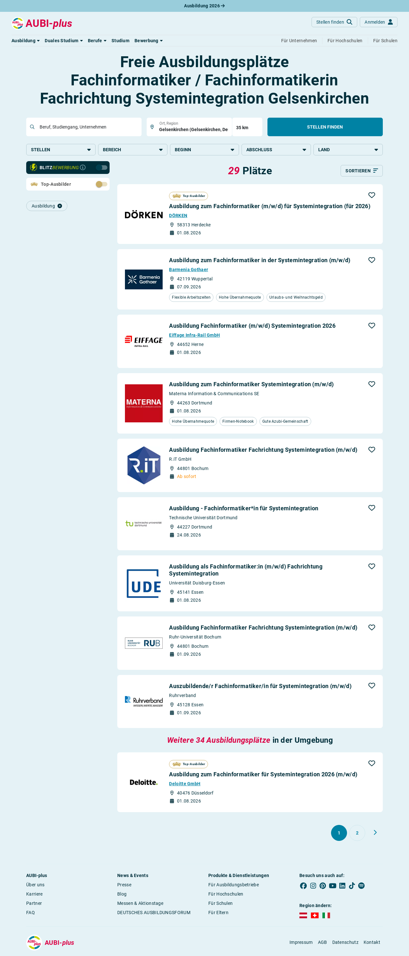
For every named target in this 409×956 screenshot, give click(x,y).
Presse (124, 885)
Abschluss (276, 149)
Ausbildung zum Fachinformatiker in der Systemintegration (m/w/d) (259, 260)
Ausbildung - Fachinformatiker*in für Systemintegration (243, 508)
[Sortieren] (362, 171)
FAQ (30, 912)
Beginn (205, 149)
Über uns (35, 885)
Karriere (34, 894)
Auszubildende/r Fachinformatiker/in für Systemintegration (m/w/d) (260, 686)
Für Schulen (220, 903)
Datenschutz (345, 942)
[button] (26, 40)
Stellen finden (325, 126)
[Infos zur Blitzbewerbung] (83, 168)
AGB (322, 942)
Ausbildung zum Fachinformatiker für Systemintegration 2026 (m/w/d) (263, 774)
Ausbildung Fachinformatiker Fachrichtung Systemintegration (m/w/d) (263, 450)
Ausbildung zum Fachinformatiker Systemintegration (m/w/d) (251, 384)
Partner (34, 903)
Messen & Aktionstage (140, 903)
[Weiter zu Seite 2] (375, 833)
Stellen (61, 149)
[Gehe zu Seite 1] (339, 833)
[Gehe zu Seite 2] (357, 833)
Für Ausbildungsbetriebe (233, 885)
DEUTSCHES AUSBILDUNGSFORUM (153, 912)
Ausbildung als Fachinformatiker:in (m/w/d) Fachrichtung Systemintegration (245, 570)
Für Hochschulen (225, 894)
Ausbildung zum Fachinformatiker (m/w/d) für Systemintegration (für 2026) (269, 206)
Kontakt (372, 942)
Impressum (301, 942)
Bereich (133, 149)
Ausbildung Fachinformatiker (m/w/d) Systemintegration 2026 (252, 326)
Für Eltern (218, 912)
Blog (122, 894)
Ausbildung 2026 (204, 5)
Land (348, 149)
